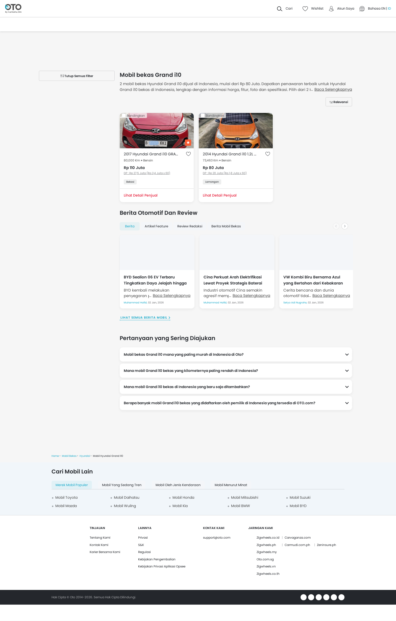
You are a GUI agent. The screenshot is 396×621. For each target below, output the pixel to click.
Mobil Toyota (66, 497)
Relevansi (340, 102)
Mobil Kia (180, 505)
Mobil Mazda (66, 505)
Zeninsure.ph (326, 545)
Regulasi (144, 552)
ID (389, 8)
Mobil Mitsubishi (244, 497)
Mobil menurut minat (231, 485)
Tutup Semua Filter (77, 76)
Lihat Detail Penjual (141, 195)
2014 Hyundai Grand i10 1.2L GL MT (231, 154)
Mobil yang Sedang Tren (121, 485)
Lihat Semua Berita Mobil (143, 317)
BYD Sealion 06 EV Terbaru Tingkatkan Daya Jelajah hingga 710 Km (155, 279)
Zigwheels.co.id (268, 537)
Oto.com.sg (265, 559)
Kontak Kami (99, 545)
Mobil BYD (298, 505)
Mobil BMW (240, 505)
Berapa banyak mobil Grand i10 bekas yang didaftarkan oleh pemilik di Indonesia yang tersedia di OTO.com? (219, 402)
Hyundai (85, 456)
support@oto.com (216, 537)
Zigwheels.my (267, 552)
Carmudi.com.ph (297, 545)
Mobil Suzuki (300, 497)
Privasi (143, 537)
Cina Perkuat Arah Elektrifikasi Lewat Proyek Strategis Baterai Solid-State (233, 279)
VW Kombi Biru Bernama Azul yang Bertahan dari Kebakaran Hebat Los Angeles (313, 279)
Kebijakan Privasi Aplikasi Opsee (161, 566)
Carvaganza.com (298, 537)
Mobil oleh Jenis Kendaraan (178, 485)
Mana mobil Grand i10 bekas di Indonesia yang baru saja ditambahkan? (187, 386)
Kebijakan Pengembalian (157, 559)
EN (383, 8)
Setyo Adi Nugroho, (295, 302)
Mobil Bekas (69, 456)
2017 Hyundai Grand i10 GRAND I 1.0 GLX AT (152, 154)
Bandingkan (136, 115)
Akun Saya (345, 8)
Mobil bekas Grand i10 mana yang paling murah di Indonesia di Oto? (184, 354)
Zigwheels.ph (266, 545)
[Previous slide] (336, 226)
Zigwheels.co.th (268, 573)
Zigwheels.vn (266, 566)
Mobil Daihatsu (126, 497)
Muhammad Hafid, (136, 302)
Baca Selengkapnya (171, 295)
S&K (141, 545)
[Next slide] (344, 226)
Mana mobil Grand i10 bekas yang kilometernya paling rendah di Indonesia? (191, 370)
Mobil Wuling (125, 505)
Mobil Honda (183, 497)
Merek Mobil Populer (72, 485)
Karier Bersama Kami (105, 552)
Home (55, 456)
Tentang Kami (100, 537)
